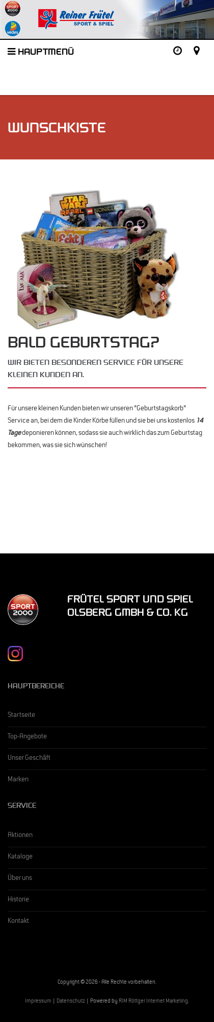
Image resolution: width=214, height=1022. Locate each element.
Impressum (38, 1002)
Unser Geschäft (29, 758)
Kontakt (18, 921)
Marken (18, 780)
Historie (18, 900)
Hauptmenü (41, 53)
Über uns (20, 878)
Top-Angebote (27, 737)
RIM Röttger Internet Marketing (153, 1002)
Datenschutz (71, 1002)
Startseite (21, 715)
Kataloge (20, 857)
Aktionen (20, 836)
